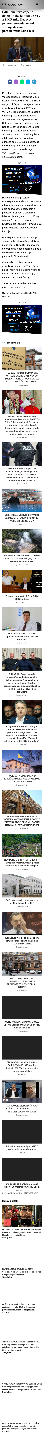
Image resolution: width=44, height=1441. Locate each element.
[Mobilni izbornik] (37, 4)
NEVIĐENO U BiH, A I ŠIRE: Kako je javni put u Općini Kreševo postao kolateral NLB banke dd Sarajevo (22, 863)
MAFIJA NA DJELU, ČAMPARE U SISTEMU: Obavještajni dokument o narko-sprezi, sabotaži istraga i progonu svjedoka (21, 1272)
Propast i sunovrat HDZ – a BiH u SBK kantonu (21, 597)
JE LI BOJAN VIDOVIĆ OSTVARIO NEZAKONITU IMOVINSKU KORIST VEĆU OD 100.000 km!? (21, 518)
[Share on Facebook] (10, 81)
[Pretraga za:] (40, 4)
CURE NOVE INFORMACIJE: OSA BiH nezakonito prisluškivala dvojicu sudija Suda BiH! (22, 1025)
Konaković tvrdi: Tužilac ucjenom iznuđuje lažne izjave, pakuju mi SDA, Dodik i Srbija (22, 941)
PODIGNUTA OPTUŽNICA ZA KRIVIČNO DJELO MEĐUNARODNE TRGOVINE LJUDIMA (22, 779)
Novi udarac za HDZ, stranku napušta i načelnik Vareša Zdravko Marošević (22, 636)
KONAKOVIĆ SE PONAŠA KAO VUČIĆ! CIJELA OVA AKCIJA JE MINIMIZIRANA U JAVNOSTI (22, 1109)
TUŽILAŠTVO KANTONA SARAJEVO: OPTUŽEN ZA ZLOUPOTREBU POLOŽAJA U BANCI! (22, 983)
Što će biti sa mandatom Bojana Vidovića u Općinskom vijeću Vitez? (22, 1185)
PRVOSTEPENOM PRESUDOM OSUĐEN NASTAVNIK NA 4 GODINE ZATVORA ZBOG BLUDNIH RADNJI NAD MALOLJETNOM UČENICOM (22, 820)
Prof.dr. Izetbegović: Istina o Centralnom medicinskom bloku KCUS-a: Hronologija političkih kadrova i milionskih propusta (18, 1307)
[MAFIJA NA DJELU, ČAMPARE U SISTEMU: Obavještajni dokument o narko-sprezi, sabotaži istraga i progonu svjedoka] (22, 1253)
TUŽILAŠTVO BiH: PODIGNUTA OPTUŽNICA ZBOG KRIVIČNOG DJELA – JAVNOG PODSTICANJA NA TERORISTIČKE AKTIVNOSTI (22, 377)
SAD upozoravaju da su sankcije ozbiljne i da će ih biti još (22, 901)
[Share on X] (28, 81)
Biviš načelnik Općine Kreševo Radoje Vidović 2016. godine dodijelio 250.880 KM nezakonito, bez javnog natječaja (22, 1066)
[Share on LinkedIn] (34, 81)
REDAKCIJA (28, 66)
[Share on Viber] (16, 81)
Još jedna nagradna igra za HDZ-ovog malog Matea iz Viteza (22, 1147)
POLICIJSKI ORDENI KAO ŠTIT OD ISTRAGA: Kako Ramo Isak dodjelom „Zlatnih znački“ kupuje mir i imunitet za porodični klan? (22, 1232)
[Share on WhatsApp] (22, 81)
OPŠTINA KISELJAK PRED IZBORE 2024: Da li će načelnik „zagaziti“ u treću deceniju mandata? (22, 558)
